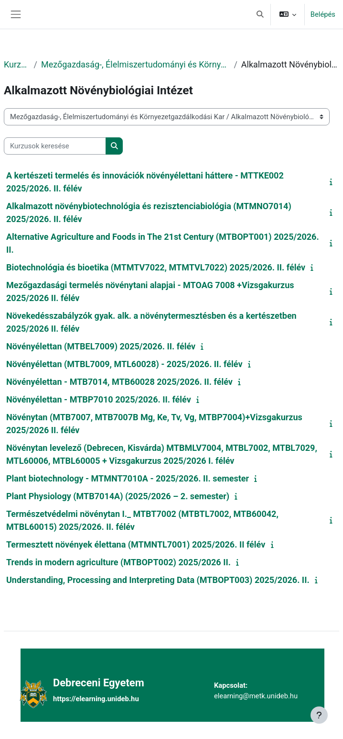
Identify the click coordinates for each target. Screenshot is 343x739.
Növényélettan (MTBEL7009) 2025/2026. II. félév (100, 346)
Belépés (323, 14)
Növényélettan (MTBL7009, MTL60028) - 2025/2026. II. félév (124, 364)
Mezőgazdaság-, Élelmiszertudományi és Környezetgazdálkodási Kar (135, 64)
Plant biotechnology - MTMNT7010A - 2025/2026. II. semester (127, 478)
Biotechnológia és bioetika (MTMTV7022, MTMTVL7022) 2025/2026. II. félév (155, 267)
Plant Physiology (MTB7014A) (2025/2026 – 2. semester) (117, 496)
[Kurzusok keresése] (55, 146)
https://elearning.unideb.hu (96, 698)
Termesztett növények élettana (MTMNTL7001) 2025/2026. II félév (135, 544)
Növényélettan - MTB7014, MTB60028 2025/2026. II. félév (119, 382)
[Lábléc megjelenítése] (319, 715)
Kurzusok (17, 64)
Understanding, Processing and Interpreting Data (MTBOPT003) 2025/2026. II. (158, 580)
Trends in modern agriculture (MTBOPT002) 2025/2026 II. (118, 562)
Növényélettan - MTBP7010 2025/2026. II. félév (98, 399)
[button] (259, 14)
